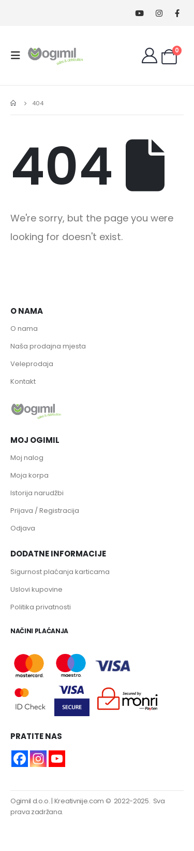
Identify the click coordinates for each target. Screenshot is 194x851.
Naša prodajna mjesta (48, 346)
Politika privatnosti (40, 607)
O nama (24, 328)
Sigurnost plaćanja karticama (60, 572)
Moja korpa (29, 475)
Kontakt (23, 381)
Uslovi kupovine (36, 589)
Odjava (22, 528)
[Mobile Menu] (18, 55)
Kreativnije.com (79, 801)
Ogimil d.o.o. (30, 801)
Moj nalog (26, 458)
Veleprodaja (31, 364)
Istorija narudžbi (37, 493)
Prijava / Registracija (44, 510)
